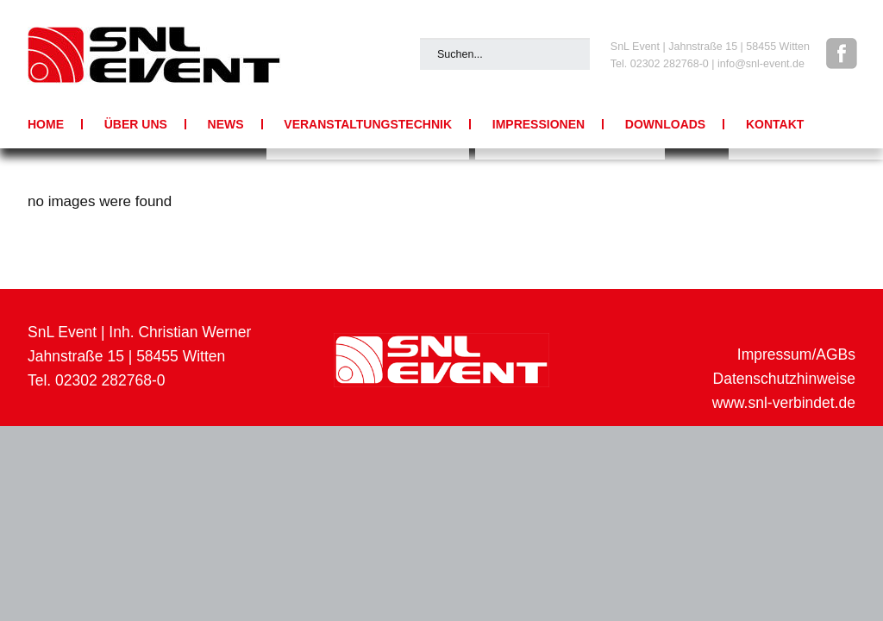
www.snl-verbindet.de (783, 402)
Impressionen (538, 124)
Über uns (135, 124)
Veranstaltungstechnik (368, 124)
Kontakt (775, 124)
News (226, 124)
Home (46, 124)
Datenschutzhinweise (784, 378)
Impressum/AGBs (796, 354)
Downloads (665, 124)
